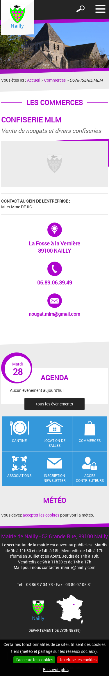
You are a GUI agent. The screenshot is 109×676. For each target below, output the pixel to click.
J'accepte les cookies (34, 659)
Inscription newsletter (55, 478)
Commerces (55, 80)
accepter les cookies (41, 515)
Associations (19, 475)
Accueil (33, 80)
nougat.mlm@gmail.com (54, 305)
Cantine (19, 440)
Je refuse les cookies (78, 659)
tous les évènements (54, 404)
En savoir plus (56, 669)
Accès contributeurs (90, 478)
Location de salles (54, 443)
